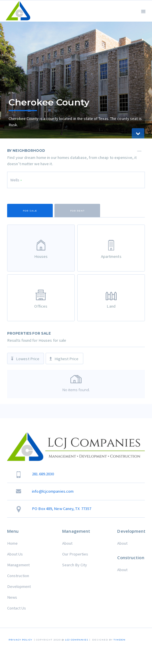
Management (18, 564)
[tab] (30, 210)
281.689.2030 (43, 473)
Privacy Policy (20, 639)
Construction (18, 575)
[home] (17, 11)
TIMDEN (119, 639)
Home (12, 543)
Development (19, 586)
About (67, 543)
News (12, 597)
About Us (15, 554)
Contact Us (16, 608)
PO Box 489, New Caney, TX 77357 (61, 508)
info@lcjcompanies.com (53, 491)
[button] (143, 11)
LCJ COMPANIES (76, 639)
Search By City (74, 564)
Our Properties (75, 554)
